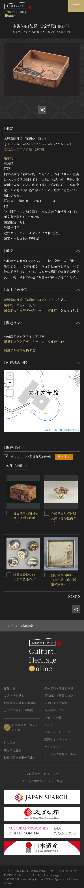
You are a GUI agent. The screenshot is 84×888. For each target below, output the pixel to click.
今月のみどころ (54, 710)
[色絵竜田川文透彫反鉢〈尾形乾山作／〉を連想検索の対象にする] (46, 513)
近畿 (29, 149)
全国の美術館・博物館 (18, 710)
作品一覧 (9, 688)
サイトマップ (53, 747)
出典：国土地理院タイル (65, 430)
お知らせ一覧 (53, 717)
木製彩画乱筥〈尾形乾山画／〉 (26, 300)
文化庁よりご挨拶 (56, 703)
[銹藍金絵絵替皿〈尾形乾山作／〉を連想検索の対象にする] (8, 574)
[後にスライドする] (74, 596)
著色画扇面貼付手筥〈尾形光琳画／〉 (25, 518)
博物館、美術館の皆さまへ (61, 695)
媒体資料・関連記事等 (58, 688)
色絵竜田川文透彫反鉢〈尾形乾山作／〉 (63, 518)
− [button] (10, 383)
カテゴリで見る (14, 695)
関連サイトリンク (56, 739)
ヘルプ (48, 725)
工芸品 (8, 149)
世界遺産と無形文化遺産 (20, 703)
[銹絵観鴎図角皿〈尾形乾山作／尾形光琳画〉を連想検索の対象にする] (46, 575)
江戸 (19, 149)
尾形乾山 (10, 158)
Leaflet (46, 430)
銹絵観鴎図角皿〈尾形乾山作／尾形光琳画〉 (63, 580)
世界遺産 (9, 743)
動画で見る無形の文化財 (20, 757)
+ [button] (10, 376)
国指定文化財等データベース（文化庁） (32, 310)
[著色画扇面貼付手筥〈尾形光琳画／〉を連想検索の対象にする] (8, 513)
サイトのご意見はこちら (60, 754)
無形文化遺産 (12, 750)
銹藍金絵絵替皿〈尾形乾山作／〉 (25, 577)
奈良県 (39, 149)
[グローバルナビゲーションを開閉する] (76, 6)
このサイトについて (57, 732)
